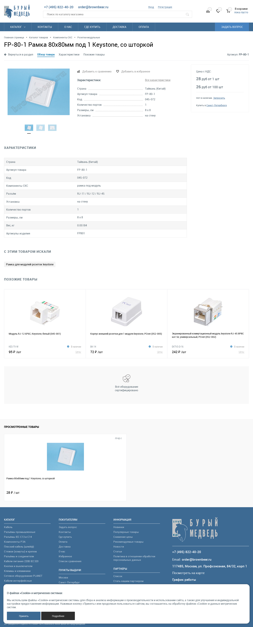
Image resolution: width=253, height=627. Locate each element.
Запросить (219, 97)
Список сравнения (70, 561)
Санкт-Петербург (69, 582)
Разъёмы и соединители (19, 556)
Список (117, 576)
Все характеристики (157, 80)
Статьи (117, 551)
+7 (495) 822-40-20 (58, 7)
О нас (68, 27)
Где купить (92, 27)
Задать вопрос (232, 27)
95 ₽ (45, 352)
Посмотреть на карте (188, 573)
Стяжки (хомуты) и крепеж (20, 551)
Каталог (17, 27)
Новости (118, 546)
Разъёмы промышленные (19, 532)
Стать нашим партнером (128, 581)
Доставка (119, 27)
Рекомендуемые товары (128, 541)
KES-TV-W (13, 346)
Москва (63, 577)
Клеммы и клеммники (17, 571)
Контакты (45, 27)
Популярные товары (126, 532)
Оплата (144, 27)
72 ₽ (126, 352)
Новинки (118, 527)
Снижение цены (123, 536)
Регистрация (165, 7)
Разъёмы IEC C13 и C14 (18, 536)
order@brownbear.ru (93, 7)
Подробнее (58, 616)
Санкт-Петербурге (216, 105)
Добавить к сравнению (97, 71)
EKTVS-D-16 (177, 346)
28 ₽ (13, 492)
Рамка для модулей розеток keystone (29, 264)
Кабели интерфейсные (18, 580)
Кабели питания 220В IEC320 (21, 561)
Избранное (65, 556)
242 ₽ (208, 352)
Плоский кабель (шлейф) (19, 546)
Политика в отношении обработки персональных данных (134, 558)
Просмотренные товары (21, 427)
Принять (24, 616)
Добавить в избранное (135, 71)
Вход (151, 7)
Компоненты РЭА (14, 541)
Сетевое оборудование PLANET (23, 575)
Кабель (8, 527)
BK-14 (93, 346)
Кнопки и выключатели (18, 566)
